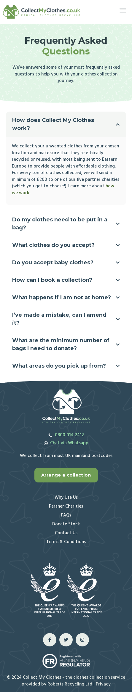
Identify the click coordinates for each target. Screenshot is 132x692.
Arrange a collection (66, 475)
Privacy (103, 684)
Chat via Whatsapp (69, 443)
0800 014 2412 (69, 435)
